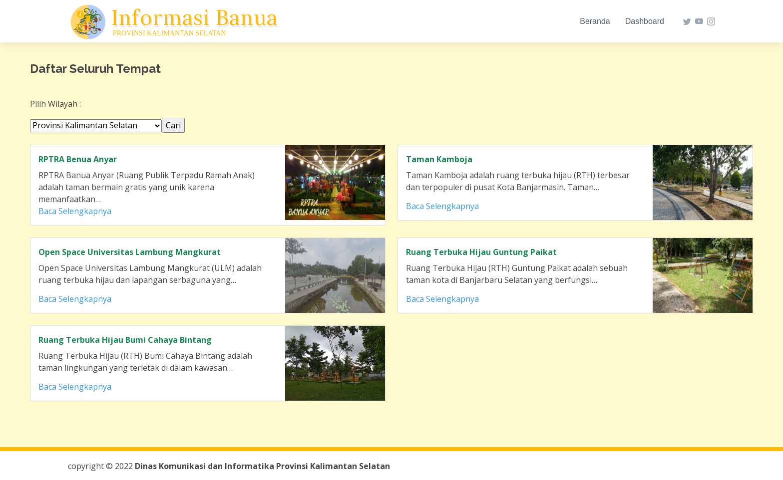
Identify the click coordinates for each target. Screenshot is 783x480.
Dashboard (644, 21)
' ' (96, 125)
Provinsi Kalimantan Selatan (169, 33)
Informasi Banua (194, 17)
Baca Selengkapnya (74, 211)
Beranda (595, 21)
